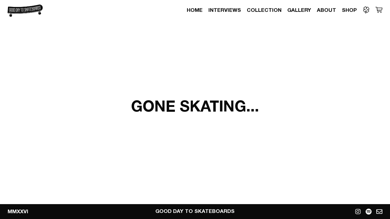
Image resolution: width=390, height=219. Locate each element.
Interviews (224, 10)
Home (195, 10)
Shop (349, 10)
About (326, 10)
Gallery (299, 10)
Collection (264, 10)
